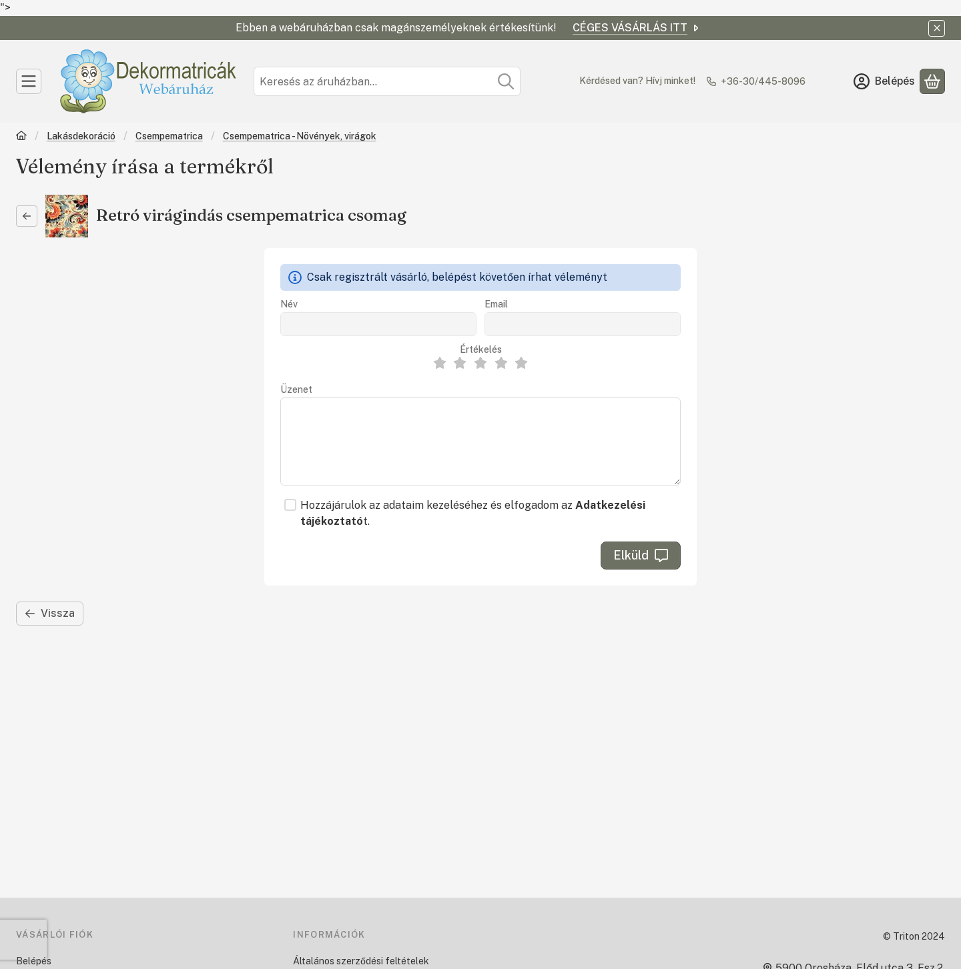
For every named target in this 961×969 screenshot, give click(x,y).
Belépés (33, 961)
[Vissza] (26, 216)
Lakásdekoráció (81, 136)
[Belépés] (884, 81)
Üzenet (296, 389)
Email (496, 304)
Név (289, 304)
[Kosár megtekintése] (932, 81)
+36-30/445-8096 (763, 81)
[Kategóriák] (28, 81)
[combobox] (387, 81)
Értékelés (481, 349)
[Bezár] (936, 28)
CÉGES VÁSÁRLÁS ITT (637, 27)
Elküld (640, 555)
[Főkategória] (21, 137)
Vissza (50, 613)
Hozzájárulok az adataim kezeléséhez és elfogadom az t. (472, 513)
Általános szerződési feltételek (361, 961)
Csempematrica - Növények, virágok (299, 136)
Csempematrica (169, 136)
